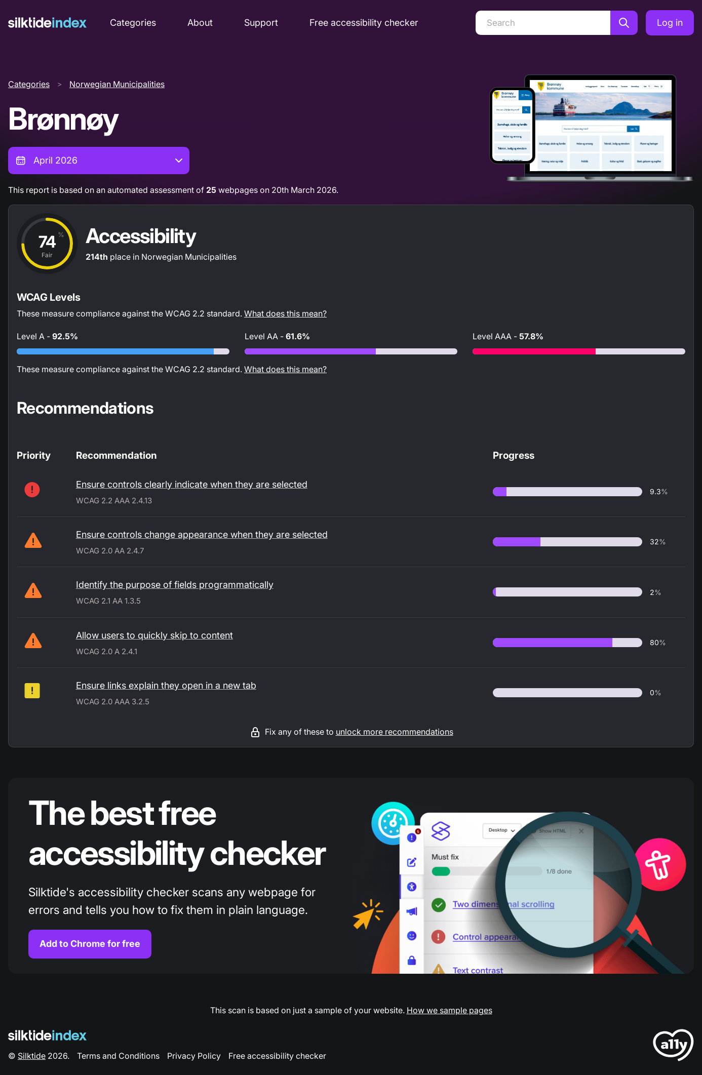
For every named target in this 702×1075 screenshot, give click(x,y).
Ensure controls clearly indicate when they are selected (191, 484)
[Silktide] (47, 22)
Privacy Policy (194, 1056)
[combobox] (98, 160)
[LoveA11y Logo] (673, 1047)
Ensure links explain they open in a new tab (166, 685)
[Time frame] (98, 160)
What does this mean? (285, 313)
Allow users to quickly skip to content (154, 635)
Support (261, 22)
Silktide (32, 1056)
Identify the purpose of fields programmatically (175, 584)
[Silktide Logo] (47, 1035)
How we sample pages (449, 1010)
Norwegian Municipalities (117, 84)
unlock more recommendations (394, 732)
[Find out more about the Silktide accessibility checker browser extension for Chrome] (351, 876)
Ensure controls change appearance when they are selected (202, 534)
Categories (133, 22)
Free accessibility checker (363, 22)
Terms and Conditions (118, 1056)
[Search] (543, 23)
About (200, 22)
